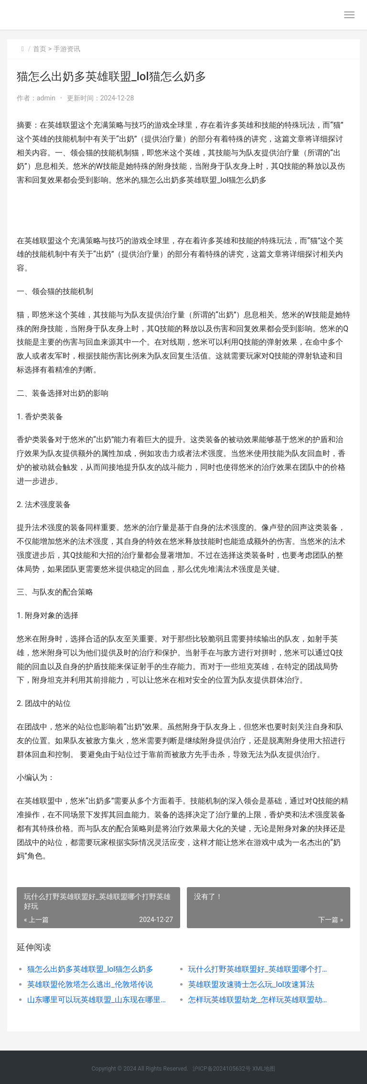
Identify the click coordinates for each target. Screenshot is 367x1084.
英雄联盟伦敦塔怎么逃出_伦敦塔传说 (90, 984)
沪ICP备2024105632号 (222, 1068)
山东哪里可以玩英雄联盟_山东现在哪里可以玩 (100, 999)
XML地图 (263, 1068)
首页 (39, 49)
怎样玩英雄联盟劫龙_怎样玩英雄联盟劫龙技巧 (261, 999)
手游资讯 (67, 49)
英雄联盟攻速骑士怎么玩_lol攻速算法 (251, 984)
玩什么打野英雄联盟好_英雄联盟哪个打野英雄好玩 (261, 969)
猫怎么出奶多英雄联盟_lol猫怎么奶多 (90, 969)
